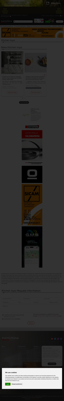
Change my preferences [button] (17, 384)
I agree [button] (7, 384)
